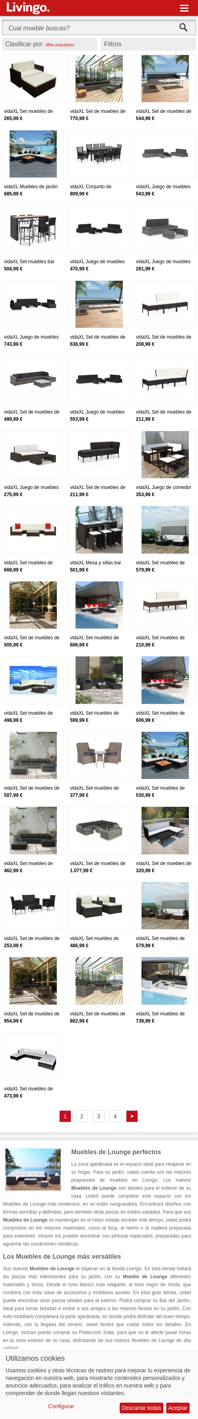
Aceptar (177, 1408)
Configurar (61, 1406)
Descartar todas (141, 1408)
